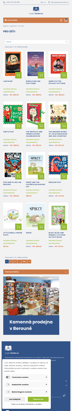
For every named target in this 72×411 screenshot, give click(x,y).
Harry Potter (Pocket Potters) (57, 82)
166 (24, 261)
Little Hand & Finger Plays (12, 234)
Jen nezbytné (14, 399)
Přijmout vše (38, 399)
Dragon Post (55, 182)
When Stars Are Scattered (33, 82)
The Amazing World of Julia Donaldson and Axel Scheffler (58, 134)
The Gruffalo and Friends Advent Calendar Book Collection (34, 135)
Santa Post (8, 132)
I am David (8, 81)
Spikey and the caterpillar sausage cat (35, 184)
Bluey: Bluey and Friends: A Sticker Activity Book (57, 235)
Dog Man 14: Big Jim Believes (12, 183)
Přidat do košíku (18, 75)
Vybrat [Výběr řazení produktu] (37, 42)
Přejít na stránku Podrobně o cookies (26, 404)
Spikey (29, 233)
